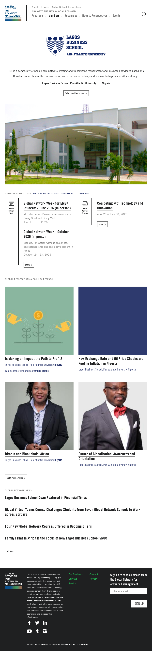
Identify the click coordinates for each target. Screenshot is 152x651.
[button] (143, 14)
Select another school (74, 93)
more (27, 264)
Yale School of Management (19, 370)
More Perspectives (15, 477)
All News (11, 551)
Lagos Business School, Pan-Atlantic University (29, 364)
